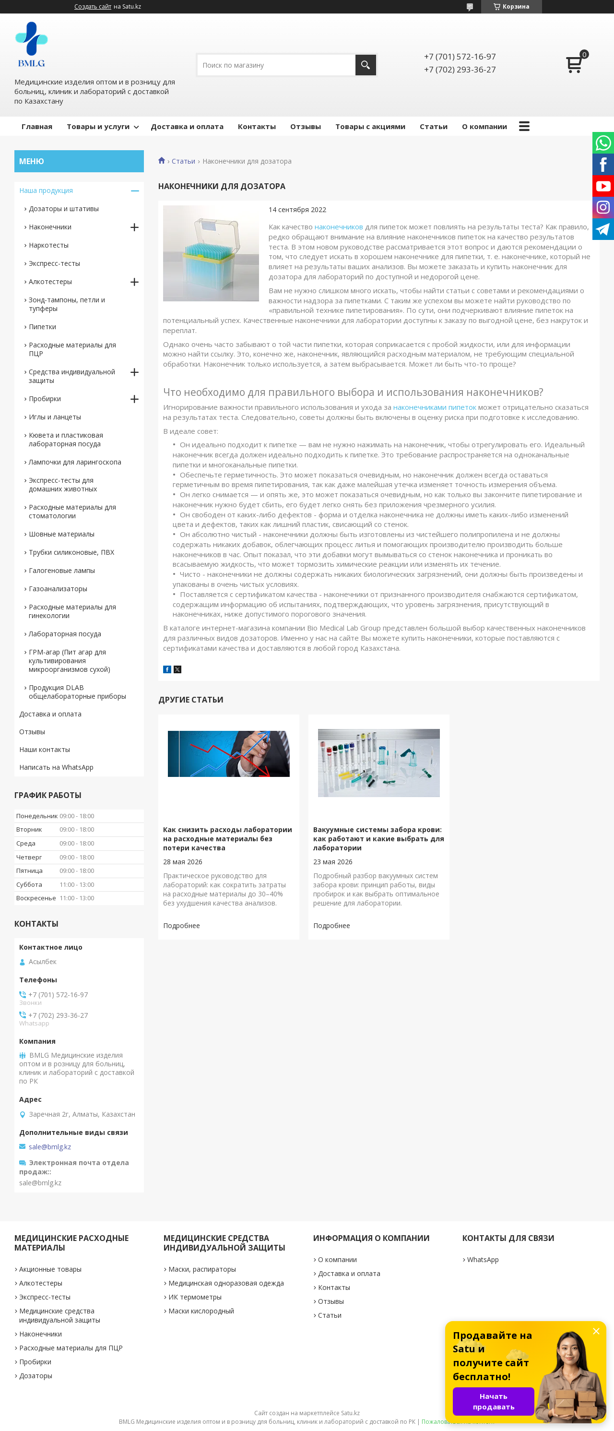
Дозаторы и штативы (64, 208)
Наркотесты (49, 245)
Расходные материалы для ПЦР (72, 349)
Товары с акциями (370, 126)
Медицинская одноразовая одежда (226, 1283)
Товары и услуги (98, 126)
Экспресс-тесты (54, 263)
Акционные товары (50, 1269)
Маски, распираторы (202, 1269)
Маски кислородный (201, 1310)
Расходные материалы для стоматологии (72, 511)
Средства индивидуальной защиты (72, 376)
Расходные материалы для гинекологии (72, 611)
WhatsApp (483, 1259)
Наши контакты (44, 749)
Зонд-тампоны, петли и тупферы (67, 304)
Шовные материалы (61, 533)
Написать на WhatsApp (56, 767)
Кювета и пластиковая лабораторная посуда (66, 439)
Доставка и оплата (187, 126)
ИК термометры (195, 1296)
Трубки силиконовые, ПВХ (71, 552)
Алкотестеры (50, 281)
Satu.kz (350, 1413)
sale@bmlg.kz (50, 1147)
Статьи (434, 126)
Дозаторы (35, 1375)
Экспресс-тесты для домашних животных (63, 484)
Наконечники (50, 226)
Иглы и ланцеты (55, 416)
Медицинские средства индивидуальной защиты (59, 1315)
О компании (484, 126)
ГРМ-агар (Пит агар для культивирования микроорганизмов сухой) (69, 660)
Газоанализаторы (58, 588)
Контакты (257, 126)
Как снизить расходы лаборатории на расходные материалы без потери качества (227, 838)
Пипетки (42, 326)
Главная (37, 126)
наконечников (339, 226)
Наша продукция (46, 190)
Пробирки (45, 398)
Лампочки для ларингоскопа (75, 461)
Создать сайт (92, 6)
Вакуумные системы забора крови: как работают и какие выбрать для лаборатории (378, 838)
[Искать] (365, 65)
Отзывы (305, 126)
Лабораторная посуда (65, 633)
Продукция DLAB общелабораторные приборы (77, 692)
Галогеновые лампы (62, 570)
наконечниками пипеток (434, 407)
